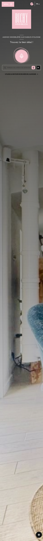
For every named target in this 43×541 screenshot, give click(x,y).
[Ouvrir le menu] (8, 4)
